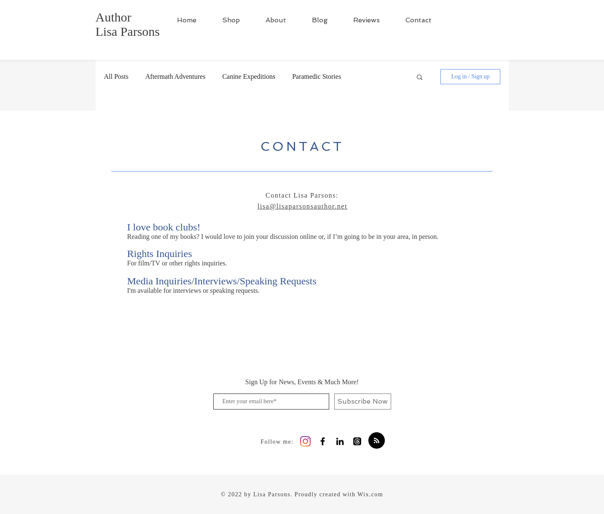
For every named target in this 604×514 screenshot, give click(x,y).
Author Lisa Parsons (128, 24)
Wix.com (370, 494)
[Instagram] (305, 441)
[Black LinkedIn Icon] (340, 441)
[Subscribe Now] (362, 402)
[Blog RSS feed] (376, 441)
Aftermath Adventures (175, 76)
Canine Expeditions (248, 76)
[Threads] (357, 441)
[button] (420, 77)
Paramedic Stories (316, 76)
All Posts (116, 76)
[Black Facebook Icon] (322, 441)
